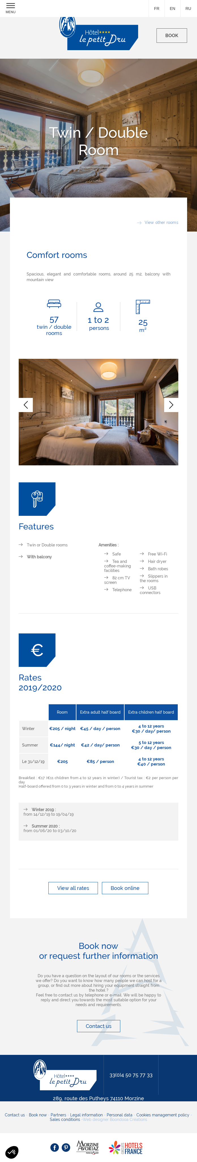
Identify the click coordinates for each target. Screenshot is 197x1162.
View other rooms (161, 222)
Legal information (86, 1115)
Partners (58, 1115)
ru (188, 8)
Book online (125, 888)
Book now (38, 1115)
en (172, 8)
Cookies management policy (162, 1115)
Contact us (99, 1026)
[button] (26, 405)
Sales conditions (65, 1119)
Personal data (119, 1115)
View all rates (73, 888)
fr (156, 8)
